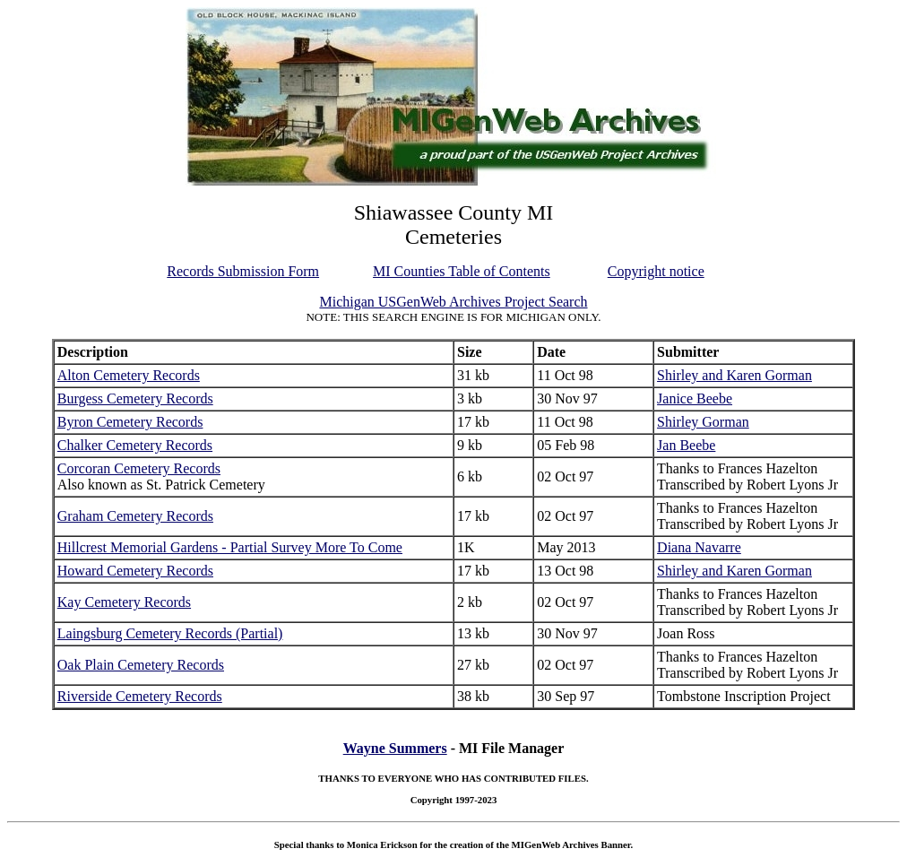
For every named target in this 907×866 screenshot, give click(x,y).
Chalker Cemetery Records (134, 445)
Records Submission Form (243, 271)
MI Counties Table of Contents (461, 271)
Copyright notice (656, 271)
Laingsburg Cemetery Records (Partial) (170, 633)
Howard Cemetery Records (135, 570)
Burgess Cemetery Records (135, 398)
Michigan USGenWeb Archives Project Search (453, 301)
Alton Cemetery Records (128, 375)
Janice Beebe (694, 398)
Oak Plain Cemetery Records (140, 664)
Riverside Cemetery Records (139, 696)
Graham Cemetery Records (135, 516)
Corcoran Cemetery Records (138, 468)
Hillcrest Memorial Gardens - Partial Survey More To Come (229, 547)
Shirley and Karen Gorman (734, 375)
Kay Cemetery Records (124, 602)
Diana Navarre (699, 547)
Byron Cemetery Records (130, 421)
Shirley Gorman (703, 421)
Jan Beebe (686, 445)
